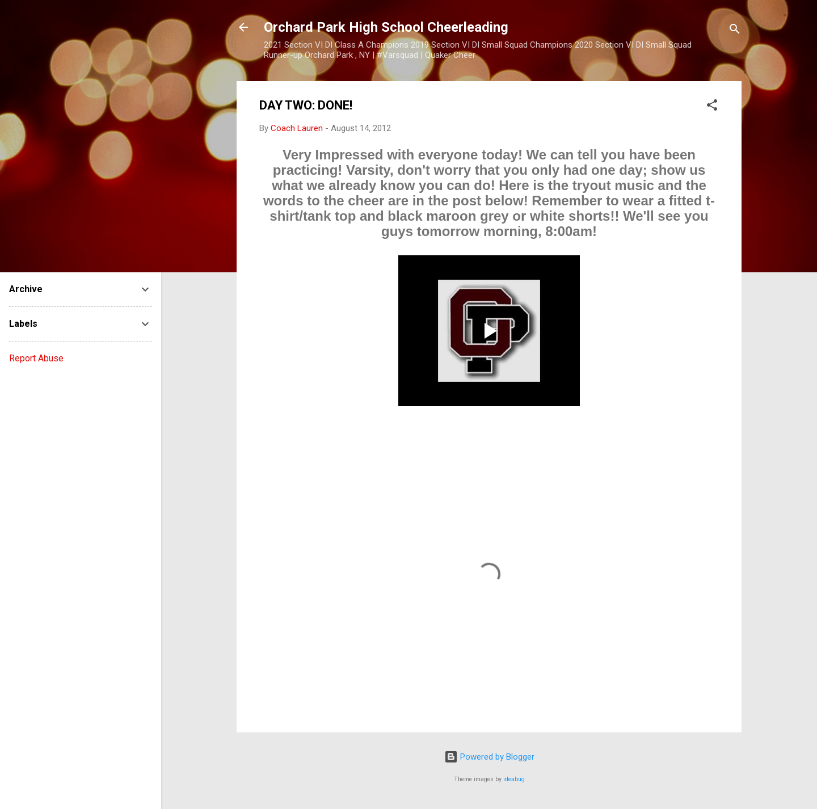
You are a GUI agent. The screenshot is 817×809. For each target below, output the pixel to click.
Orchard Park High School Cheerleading (386, 27)
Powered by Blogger (489, 757)
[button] (712, 107)
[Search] (735, 31)
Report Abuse (36, 358)
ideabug (514, 779)
